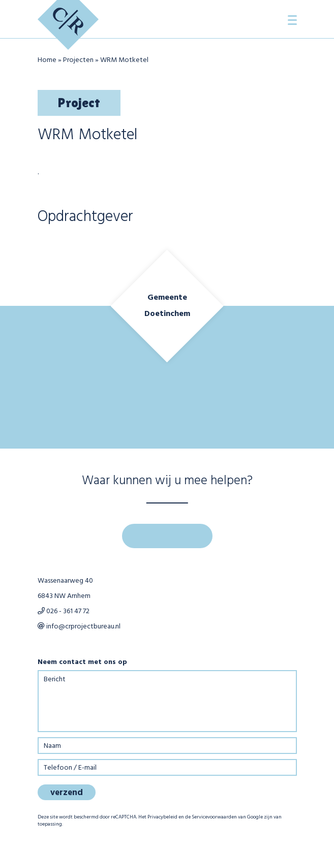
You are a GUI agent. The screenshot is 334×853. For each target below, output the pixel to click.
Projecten (78, 60)
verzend (66, 793)
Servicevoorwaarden (214, 817)
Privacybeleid (162, 817)
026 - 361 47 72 (63, 611)
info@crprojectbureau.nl (79, 627)
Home (47, 60)
